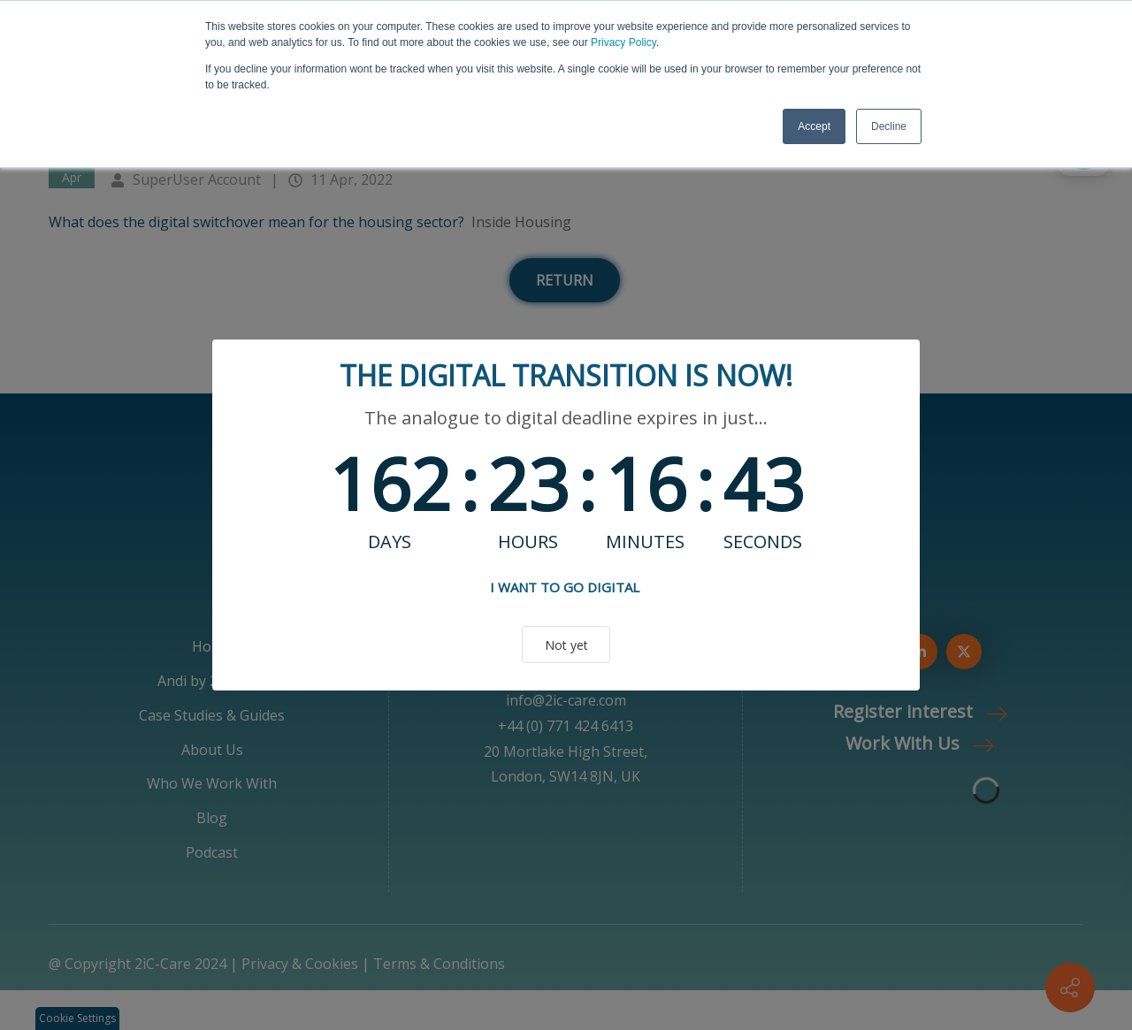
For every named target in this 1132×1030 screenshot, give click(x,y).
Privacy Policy (623, 42)
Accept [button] (814, 126)
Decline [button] (888, 126)
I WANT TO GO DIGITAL (564, 587)
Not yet (566, 645)
